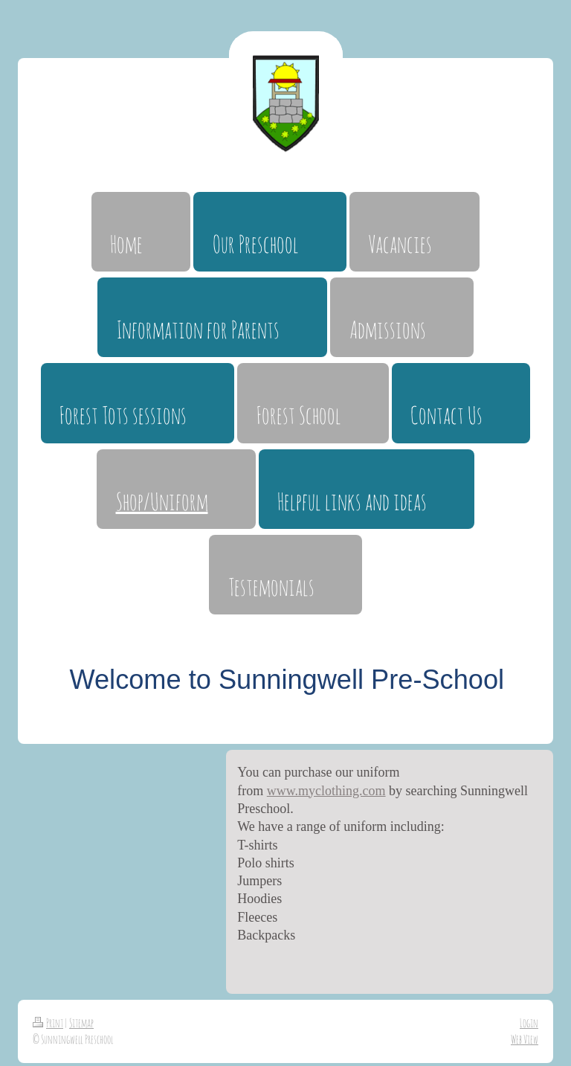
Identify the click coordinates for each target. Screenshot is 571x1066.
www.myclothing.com (326, 790)
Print (48, 1022)
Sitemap (81, 1022)
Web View (524, 1039)
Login (529, 1022)
